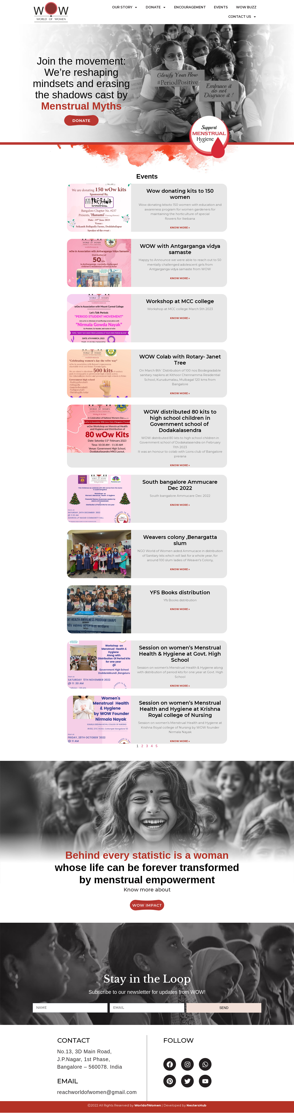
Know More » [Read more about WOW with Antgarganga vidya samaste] (180, 279)
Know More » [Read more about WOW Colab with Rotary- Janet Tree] (180, 394)
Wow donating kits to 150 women (180, 195)
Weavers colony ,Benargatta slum (180, 541)
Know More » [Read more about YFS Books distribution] (180, 610)
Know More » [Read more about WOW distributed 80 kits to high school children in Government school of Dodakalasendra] (180, 466)
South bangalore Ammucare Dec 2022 (180, 486)
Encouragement (190, 7)
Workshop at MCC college (180, 302)
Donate (156, 7)
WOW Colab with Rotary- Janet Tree (180, 361)
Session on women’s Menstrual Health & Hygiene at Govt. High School (180, 655)
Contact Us (242, 16)
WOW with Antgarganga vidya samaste (180, 250)
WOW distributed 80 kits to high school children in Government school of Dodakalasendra (180, 422)
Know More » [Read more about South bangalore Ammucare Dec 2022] (180, 506)
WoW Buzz (246, 7)
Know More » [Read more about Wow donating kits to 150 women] (180, 228)
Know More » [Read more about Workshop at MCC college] (180, 319)
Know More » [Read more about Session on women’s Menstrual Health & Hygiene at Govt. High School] (180, 687)
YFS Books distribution (180, 593)
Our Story (125, 7)
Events (221, 7)
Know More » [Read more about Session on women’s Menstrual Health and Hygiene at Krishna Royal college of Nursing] (180, 742)
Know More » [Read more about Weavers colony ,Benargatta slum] (180, 570)
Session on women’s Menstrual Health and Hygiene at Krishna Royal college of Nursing (180, 710)
